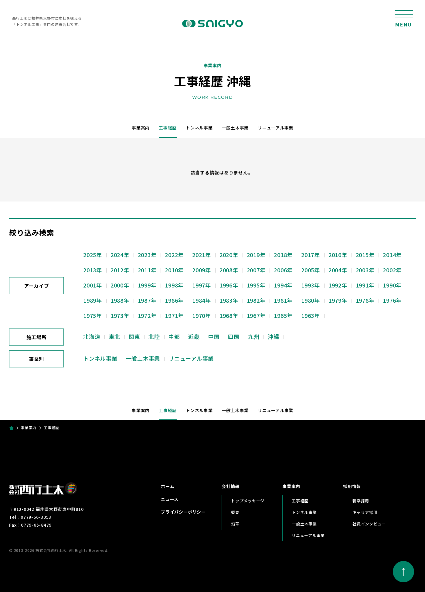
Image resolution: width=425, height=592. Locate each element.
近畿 (194, 336)
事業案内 (141, 128)
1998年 (174, 285)
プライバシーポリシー (183, 512)
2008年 (228, 270)
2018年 (283, 255)
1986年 (174, 300)
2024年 (119, 255)
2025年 (92, 255)
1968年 (228, 315)
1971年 (174, 315)
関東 (134, 336)
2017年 (310, 255)
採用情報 (352, 486)
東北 (114, 336)
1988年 (119, 300)
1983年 (228, 300)
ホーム (167, 486)
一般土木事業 (235, 128)
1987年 (147, 300)
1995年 (256, 285)
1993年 (310, 285)
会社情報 (231, 486)
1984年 (201, 300)
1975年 (92, 315)
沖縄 (273, 336)
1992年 (337, 285)
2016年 (337, 255)
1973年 (119, 315)
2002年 (392, 270)
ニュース (169, 499)
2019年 (256, 255)
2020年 (228, 255)
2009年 (201, 270)
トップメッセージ (247, 501)
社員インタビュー (369, 524)
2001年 (92, 285)
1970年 (201, 315)
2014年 (392, 255)
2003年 (365, 270)
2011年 (147, 270)
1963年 (310, 315)
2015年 (365, 255)
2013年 (92, 270)
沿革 (235, 524)
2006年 (283, 270)
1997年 (201, 285)
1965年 (283, 315)
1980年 (310, 300)
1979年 (337, 300)
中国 (214, 336)
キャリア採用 (365, 512)
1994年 (283, 285)
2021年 (201, 255)
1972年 (147, 315)
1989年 (92, 300)
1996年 (228, 285)
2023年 (147, 255)
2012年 (119, 270)
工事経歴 (168, 128)
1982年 (256, 300)
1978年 (365, 300)
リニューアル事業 (275, 128)
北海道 (91, 336)
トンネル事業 (199, 128)
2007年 (256, 270)
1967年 (256, 315)
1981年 (283, 300)
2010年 (174, 270)
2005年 (310, 270)
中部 (174, 336)
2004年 (337, 270)
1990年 (392, 285)
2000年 (119, 285)
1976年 (392, 300)
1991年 (365, 285)
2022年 (174, 255)
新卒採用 (360, 501)
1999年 (147, 285)
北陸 (154, 336)
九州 (254, 336)
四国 (234, 336)
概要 (235, 512)
